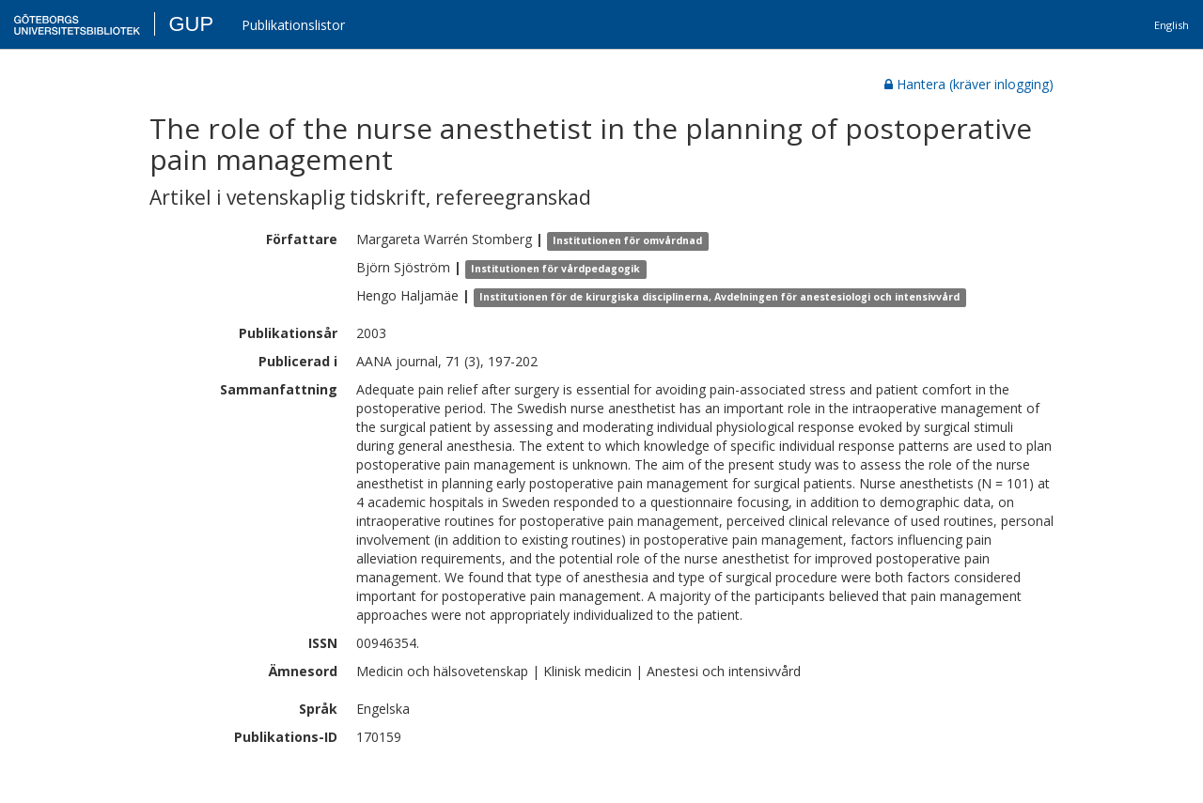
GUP (190, 24)
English (1171, 25)
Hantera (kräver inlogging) (969, 84)
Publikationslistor (293, 25)
